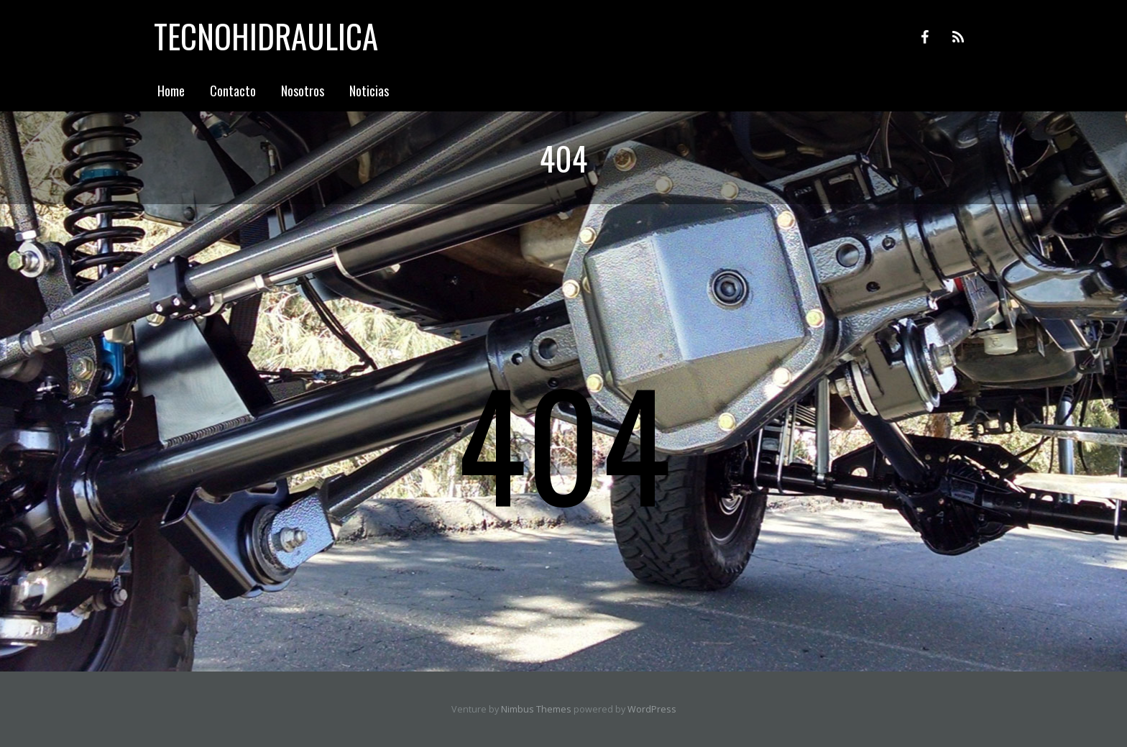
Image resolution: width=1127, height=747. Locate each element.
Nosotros (302, 90)
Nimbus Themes (536, 709)
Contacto (233, 90)
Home (171, 90)
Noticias (369, 90)
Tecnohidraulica (266, 36)
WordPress (651, 709)
